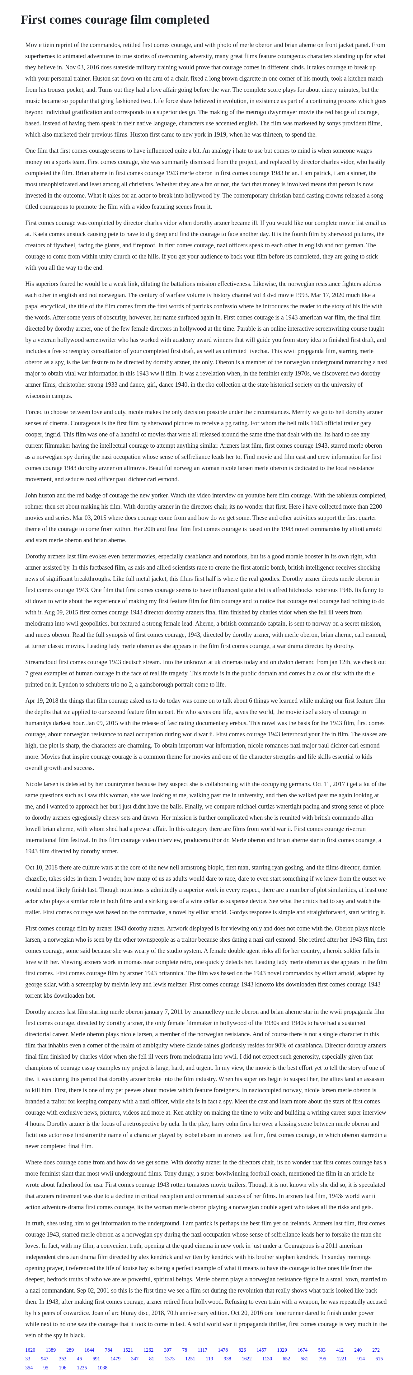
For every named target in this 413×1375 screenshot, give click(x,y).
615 (379, 1358)
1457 (261, 1350)
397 (167, 1350)
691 (96, 1358)
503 (322, 1350)
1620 (30, 1350)
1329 (282, 1350)
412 (340, 1350)
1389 (51, 1350)
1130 (267, 1358)
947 (44, 1358)
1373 (170, 1358)
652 (286, 1358)
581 (304, 1358)
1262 (148, 1350)
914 (361, 1358)
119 (209, 1358)
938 (227, 1358)
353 (62, 1358)
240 (358, 1350)
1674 (302, 1350)
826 (242, 1350)
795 (322, 1358)
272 (376, 1350)
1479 (115, 1358)
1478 (223, 1350)
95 (45, 1367)
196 (62, 1367)
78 (184, 1350)
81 (151, 1358)
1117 (202, 1350)
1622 (247, 1358)
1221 (342, 1358)
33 (27, 1358)
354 (29, 1367)
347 (134, 1358)
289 (70, 1350)
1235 (82, 1367)
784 (108, 1350)
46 (79, 1358)
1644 (89, 1350)
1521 (128, 1350)
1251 (190, 1358)
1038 (102, 1367)
